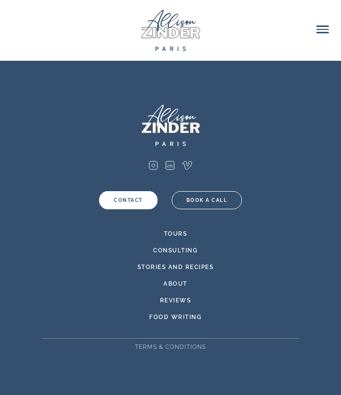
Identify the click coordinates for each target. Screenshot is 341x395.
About (175, 283)
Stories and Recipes (175, 267)
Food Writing (175, 317)
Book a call (207, 200)
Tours (175, 233)
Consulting (175, 250)
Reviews (175, 300)
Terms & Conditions (170, 347)
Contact (128, 200)
